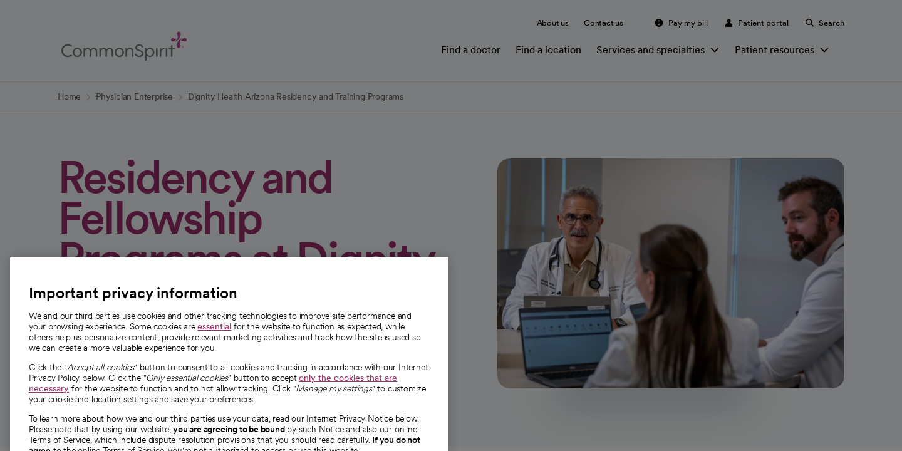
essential (214, 343)
